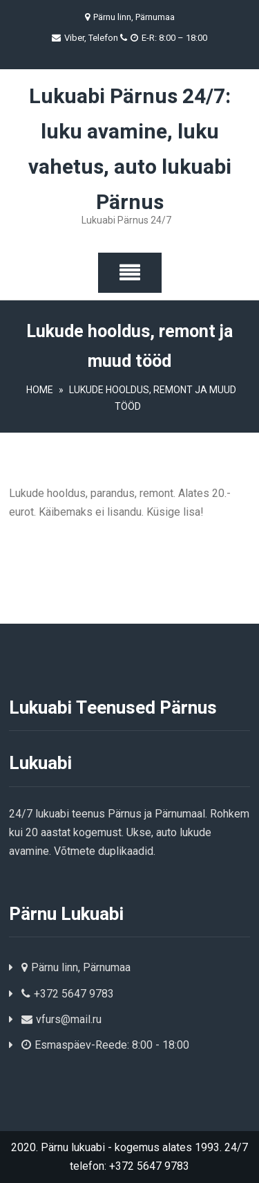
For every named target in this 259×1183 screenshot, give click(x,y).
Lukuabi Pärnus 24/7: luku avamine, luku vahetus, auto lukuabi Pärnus (129, 150)
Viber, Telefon (97, 38)
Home (39, 389)
